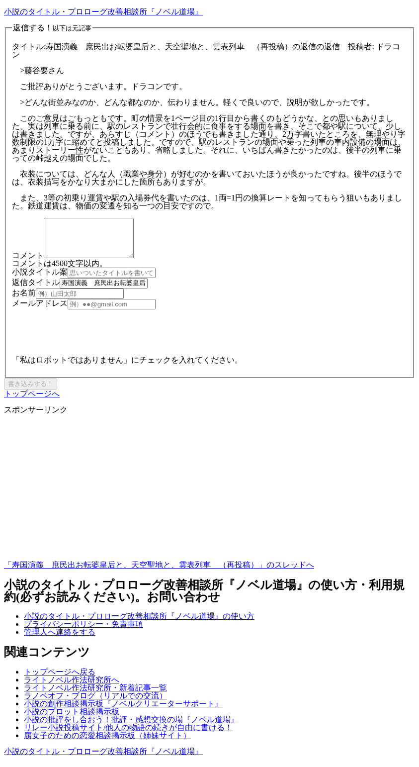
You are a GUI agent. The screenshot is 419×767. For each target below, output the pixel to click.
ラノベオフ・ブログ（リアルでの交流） (95, 703)
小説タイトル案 (40, 279)
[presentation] (87, 336)
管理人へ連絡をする (59, 639)
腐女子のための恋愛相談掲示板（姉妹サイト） (107, 743)
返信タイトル (36, 290)
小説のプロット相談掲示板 (71, 719)
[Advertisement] (209, 499)
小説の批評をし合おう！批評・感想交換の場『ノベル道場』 (131, 727)
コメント (28, 263)
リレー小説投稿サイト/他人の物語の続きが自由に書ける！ (128, 735)
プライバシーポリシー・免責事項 (83, 631)
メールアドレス (40, 310)
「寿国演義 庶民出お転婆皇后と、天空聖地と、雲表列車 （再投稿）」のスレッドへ (159, 572)
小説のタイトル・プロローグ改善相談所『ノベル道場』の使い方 (139, 623)
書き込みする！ (30, 391)
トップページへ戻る (59, 679)
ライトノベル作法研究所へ (71, 687)
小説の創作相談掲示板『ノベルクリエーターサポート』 (123, 711)
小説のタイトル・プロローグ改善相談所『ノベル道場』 (103, 11)
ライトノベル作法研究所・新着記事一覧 (95, 695)
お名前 (24, 300)
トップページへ (32, 401)
